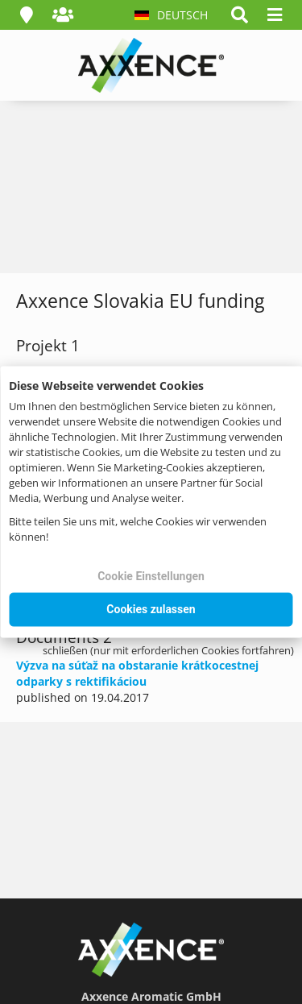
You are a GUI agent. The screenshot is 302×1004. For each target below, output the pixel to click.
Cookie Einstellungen (151, 576)
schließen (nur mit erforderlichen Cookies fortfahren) (168, 650)
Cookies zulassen (150, 609)
